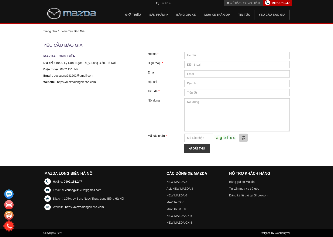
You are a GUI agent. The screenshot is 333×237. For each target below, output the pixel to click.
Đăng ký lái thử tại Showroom (248, 195)
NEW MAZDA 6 (176, 195)
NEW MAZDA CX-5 (179, 215)
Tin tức (244, 14)
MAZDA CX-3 (175, 202)
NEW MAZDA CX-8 (179, 222)
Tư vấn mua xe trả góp (244, 188)
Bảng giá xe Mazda (242, 181)
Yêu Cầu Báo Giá (272, 14)
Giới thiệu (133, 14)
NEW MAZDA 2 (176, 181)
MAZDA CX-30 (176, 209)
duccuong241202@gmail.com (73, 75)
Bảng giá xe (186, 14)
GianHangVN (282, 232)
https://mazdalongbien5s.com (76, 82)
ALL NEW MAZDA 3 (179, 188)
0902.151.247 (280, 3)
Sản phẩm (157, 14)
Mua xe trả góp (217, 14)
